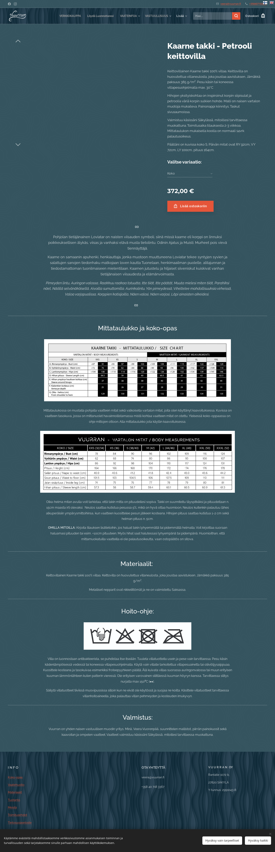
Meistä (12, 807)
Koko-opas (15, 777)
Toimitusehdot (17, 815)
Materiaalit (15, 792)
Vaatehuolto (16, 785)
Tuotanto (14, 800)
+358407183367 (258, 4)
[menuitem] (64, 16)
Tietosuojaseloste (20, 822)
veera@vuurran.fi (230, 4)
